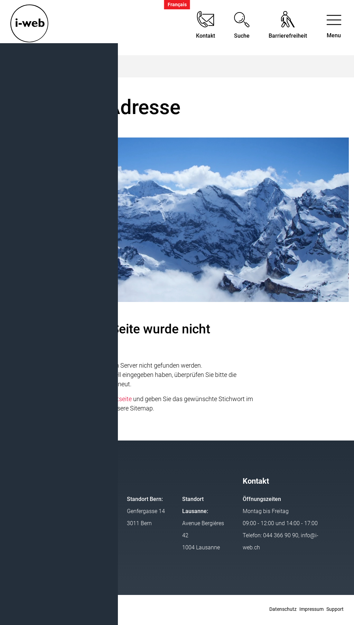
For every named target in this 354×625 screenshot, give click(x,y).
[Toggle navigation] (334, 28)
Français (177, 5)
